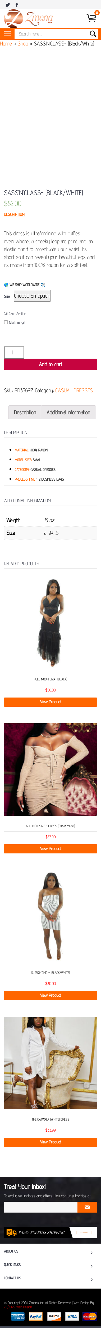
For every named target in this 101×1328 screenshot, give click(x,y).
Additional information (68, 412)
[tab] (25, 412)
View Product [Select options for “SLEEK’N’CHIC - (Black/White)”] (50, 995)
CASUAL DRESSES (74, 390)
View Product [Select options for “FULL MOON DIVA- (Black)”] (50, 701)
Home (6, 43)
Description (25, 412)
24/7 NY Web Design (18, 1307)
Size (7, 296)
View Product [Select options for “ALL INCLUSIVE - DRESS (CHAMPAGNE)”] (50, 848)
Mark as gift (14, 322)
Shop (23, 43)
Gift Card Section (15, 314)
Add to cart (50, 364)
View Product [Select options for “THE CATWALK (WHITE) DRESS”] (50, 1141)
